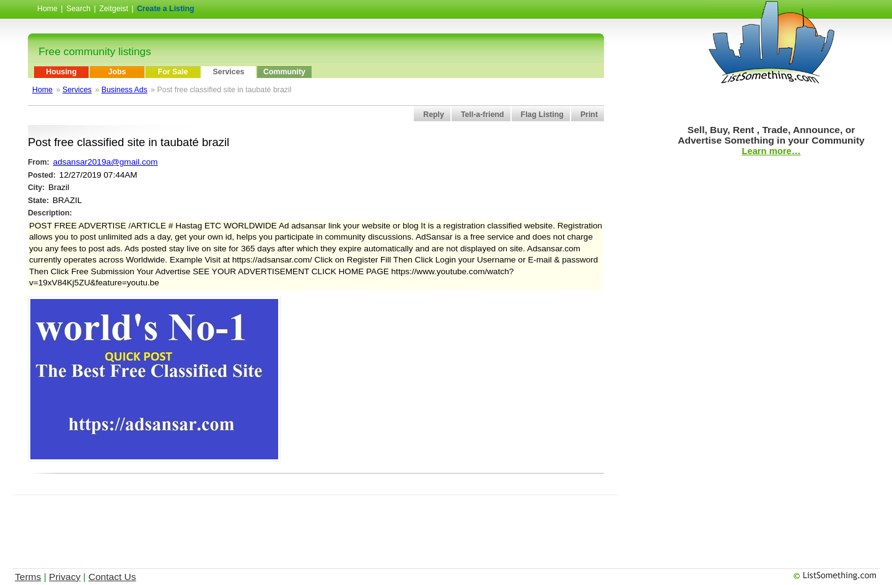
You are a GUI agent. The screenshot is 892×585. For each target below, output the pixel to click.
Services (229, 71)
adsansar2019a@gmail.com (105, 162)
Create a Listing (166, 8)
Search (78, 8)
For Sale (173, 71)
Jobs (117, 71)
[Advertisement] (315, 523)
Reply (433, 114)
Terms (28, 576)
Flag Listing (542, 114)
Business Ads (124, 89)
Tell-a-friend (482, 114)
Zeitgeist (113, 8)
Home (47, 8)
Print (589, 114)
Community (284, 71)
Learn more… (770, 151)
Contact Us (112, 576)
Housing (61, 71)
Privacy (65, 576)
